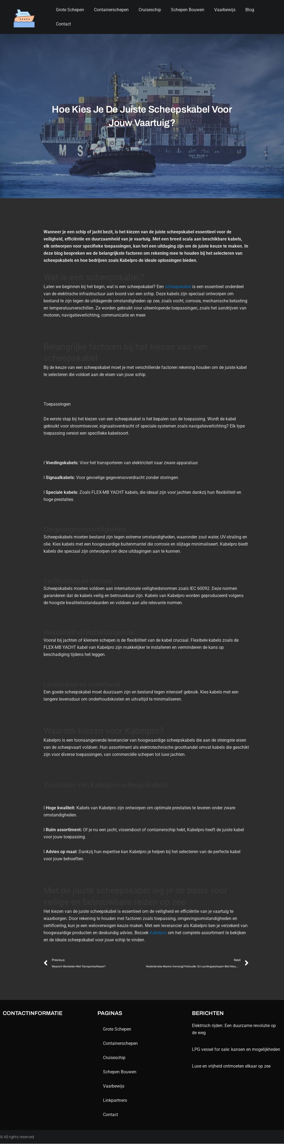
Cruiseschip (150, 9)
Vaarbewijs (225, 9)
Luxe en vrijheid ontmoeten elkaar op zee (231, 1066)
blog (249, 9)
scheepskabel (178, 286)
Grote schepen (70, 9)
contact (63, 24)
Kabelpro (158, 932)
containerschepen (111, 9)
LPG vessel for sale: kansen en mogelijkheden (236, 1049)
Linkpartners (115, 1100)
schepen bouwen (187, 9)
